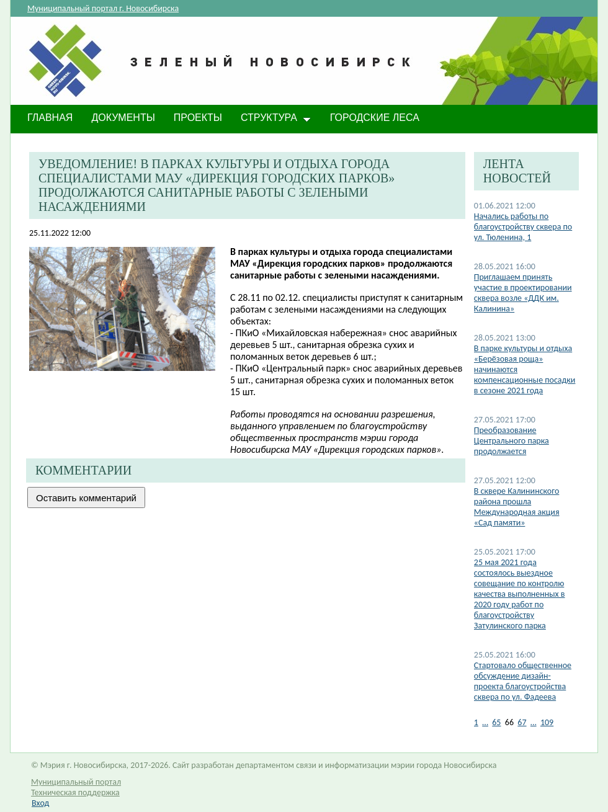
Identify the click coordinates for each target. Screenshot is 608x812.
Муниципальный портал (76, 782)
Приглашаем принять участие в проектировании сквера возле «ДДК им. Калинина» (523, 293)
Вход (40, 803)
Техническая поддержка (75, 792)
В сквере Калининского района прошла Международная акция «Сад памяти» (517, 507)
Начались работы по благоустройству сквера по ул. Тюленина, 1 (523, 227)
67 (521, 722)
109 (546, 722)
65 (496, 722)
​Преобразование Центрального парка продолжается (511, 441)
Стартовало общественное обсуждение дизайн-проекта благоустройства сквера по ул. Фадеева (522, 681)
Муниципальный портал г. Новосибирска (103, 8)
